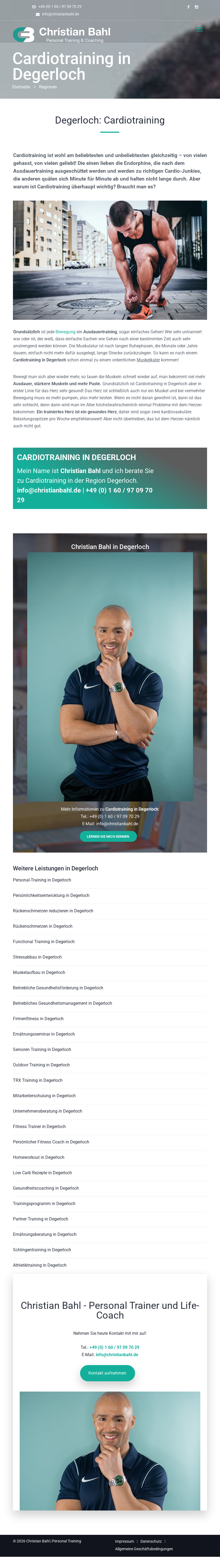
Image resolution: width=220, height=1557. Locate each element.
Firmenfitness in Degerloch (38, 1018)
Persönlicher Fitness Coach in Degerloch (51, 1142)
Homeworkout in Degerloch (38, 1157)
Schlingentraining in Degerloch (42, 1249)
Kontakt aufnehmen (107, 1373)
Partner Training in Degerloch (40, 1219)
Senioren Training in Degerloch (42, 1049)
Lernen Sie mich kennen (108, 836)
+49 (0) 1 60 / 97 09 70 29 (59, 6)
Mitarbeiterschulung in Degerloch (44, 1095)
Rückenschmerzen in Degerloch (43, 926)
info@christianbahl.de (60, 14)
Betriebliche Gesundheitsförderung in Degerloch (58, 987)
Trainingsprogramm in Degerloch (44, 1203)
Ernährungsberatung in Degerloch (45, 1234)
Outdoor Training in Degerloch (41, 1064)
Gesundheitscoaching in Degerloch (46, 1188)
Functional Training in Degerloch (44, 941)
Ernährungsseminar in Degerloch (44, 1034)
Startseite (21, 86)
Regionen (48, 86)
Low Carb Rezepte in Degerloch (42, 1172)
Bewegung (65, 331)
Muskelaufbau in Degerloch (39, 972)
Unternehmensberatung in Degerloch (47, 1111)
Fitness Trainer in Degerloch (39, 1126)
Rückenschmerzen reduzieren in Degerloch (53, 910)
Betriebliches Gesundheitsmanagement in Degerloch (62, 1003)
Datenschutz (151, 1541)
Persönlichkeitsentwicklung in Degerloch (51, 895)
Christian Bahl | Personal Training (53, 1541)
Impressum (124, 1541)
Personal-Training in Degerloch (42, 880)
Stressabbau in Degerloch (37, 957)
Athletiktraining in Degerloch (40, 1265)
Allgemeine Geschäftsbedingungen (144, 1549)
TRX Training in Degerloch (38, 1080)
